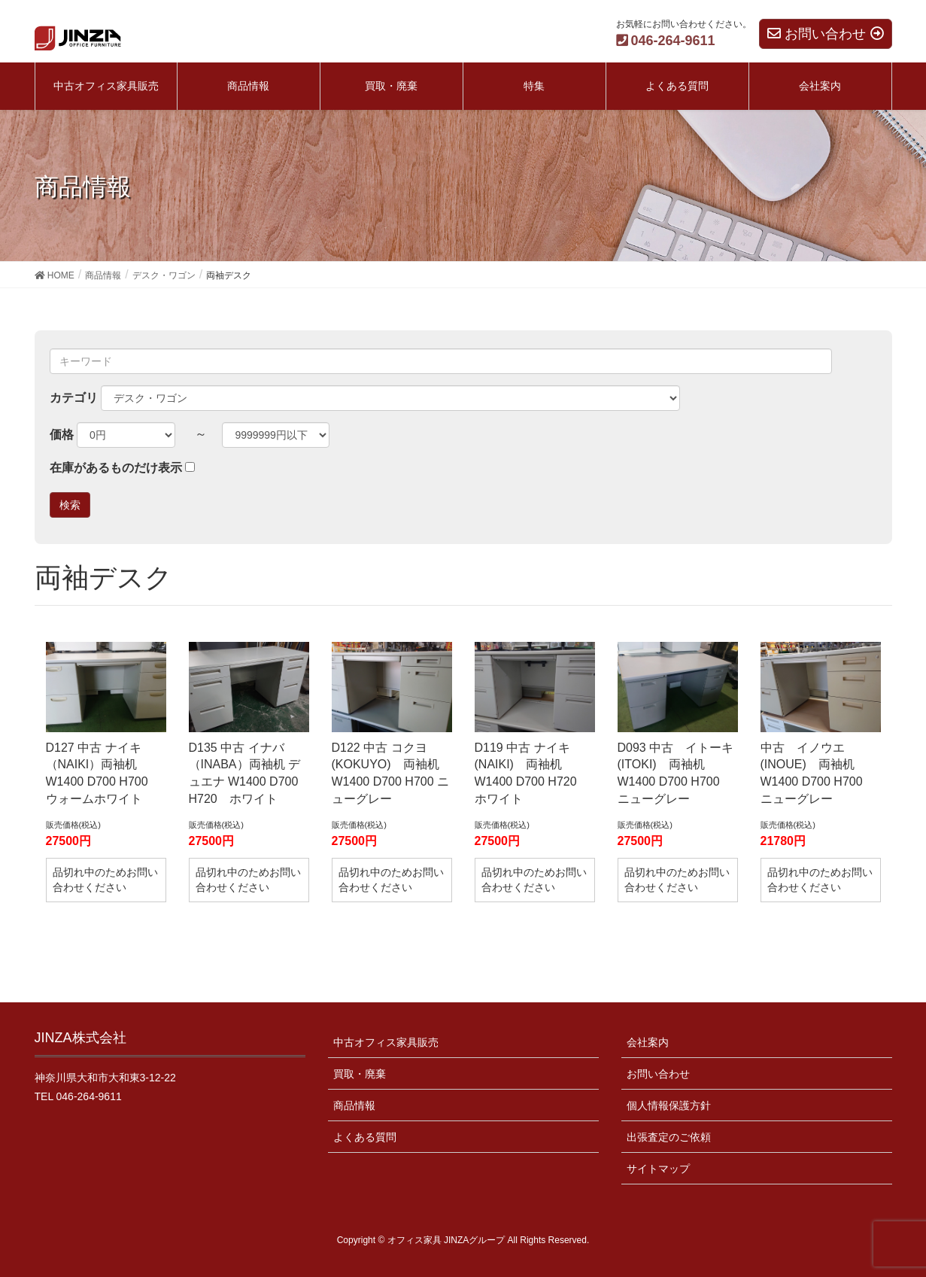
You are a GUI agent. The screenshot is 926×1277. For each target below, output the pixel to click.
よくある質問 (364, 1137)
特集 (534, 86)
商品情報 (354, 1105)
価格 (62, 434)
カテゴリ (74, 397)
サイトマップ (658, 1169)
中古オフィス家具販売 (386, 1042)
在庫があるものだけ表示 (116, 467)
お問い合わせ (658, 1074)
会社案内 (648, 1042)
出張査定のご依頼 (669, 1137)
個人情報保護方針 (669, 1105)
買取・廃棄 (359, 1074)
